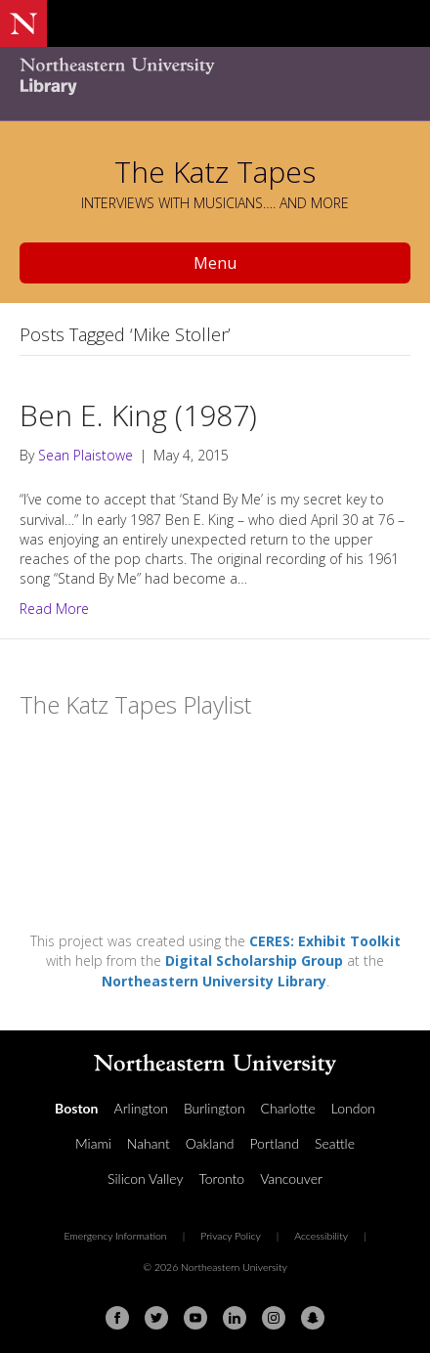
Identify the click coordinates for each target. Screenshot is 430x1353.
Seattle (335, 1143)
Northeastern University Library (214, 981)
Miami (93, 1143)
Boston (76, 1108)
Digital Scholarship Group (254, 960)
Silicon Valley (145, 1178)
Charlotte (288, 1108)
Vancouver (291, 1178)
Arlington (141, 1108)
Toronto (221, 1178)
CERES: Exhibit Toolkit (325, 941)
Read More (54, 608)
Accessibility (321, 1236)
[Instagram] (273, 1318)
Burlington (214, 1108)
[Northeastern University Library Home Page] (215, 79)
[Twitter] (156, 1318)
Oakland (210, 1143)
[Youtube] (195, 1318)
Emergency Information (115, 1236)
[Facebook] (117, 1318)
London (353, 1108)
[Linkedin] (234, 1318)
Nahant (148, 1143)
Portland (274, 1143)
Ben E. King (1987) (138, 415)
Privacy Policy (230, 1236)
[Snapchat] (312, 1318)
